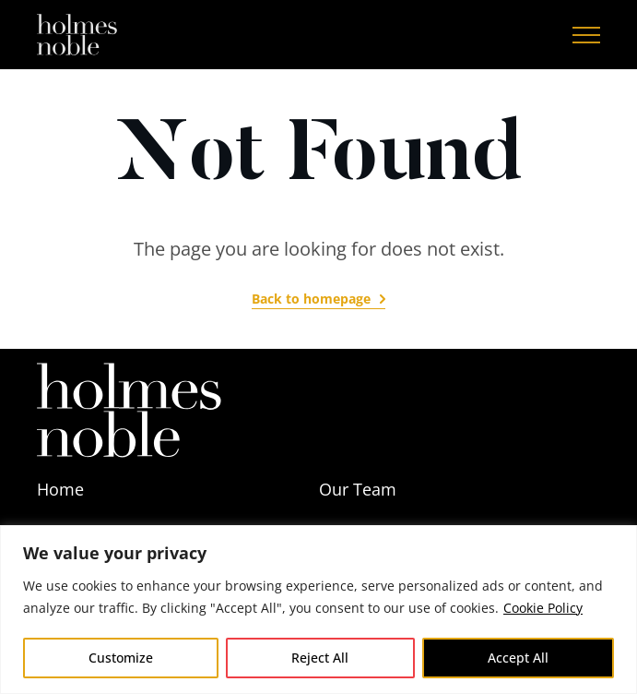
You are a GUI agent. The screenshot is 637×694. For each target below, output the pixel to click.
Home (60, 489)
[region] (318, 609)
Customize (120, 657)
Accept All (518, 657)
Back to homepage (311, 298)
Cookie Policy (543, 607)
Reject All (319, 657)
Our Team (357, 489)
